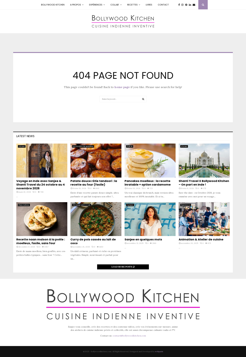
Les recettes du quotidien (83, 146)
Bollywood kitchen (52, 4)
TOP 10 (129, 146)
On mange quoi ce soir (81, 205)
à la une (22, 146)
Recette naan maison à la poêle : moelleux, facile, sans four (40, 241)
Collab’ (114, 4)
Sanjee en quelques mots (143, 239)
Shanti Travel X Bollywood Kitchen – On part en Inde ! (204, 182)
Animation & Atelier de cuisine (201, 239)
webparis (159, 351)
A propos (130, 205)
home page (122, 87)
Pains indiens (24, 205)
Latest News (25, 136)
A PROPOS (75, 4)
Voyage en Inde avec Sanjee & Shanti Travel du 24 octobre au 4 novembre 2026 (40, 184)
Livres (149, 4)
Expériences (95, 4)
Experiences (185, 205)
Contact (163, 4)
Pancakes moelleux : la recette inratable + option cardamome (148, 182)
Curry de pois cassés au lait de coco (93, 241)
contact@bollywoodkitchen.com (129, 335)
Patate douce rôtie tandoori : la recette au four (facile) (93, 182)
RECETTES (132, 4)
